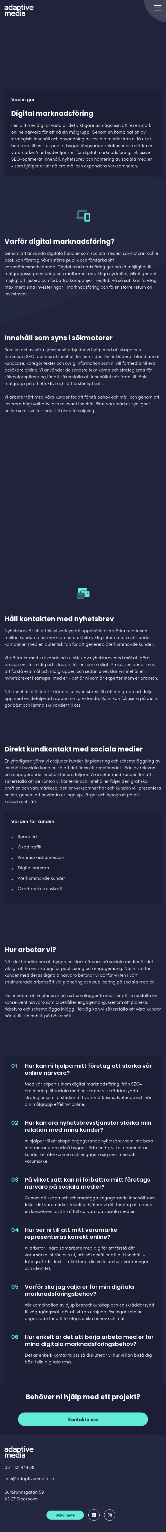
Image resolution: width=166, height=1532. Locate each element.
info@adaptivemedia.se (29, 1479)
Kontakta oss (83, 1420)
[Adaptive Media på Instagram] (109, 1515)
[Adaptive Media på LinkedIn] (94, 1515)
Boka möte (65, 1515)
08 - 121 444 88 (19, 1467)
